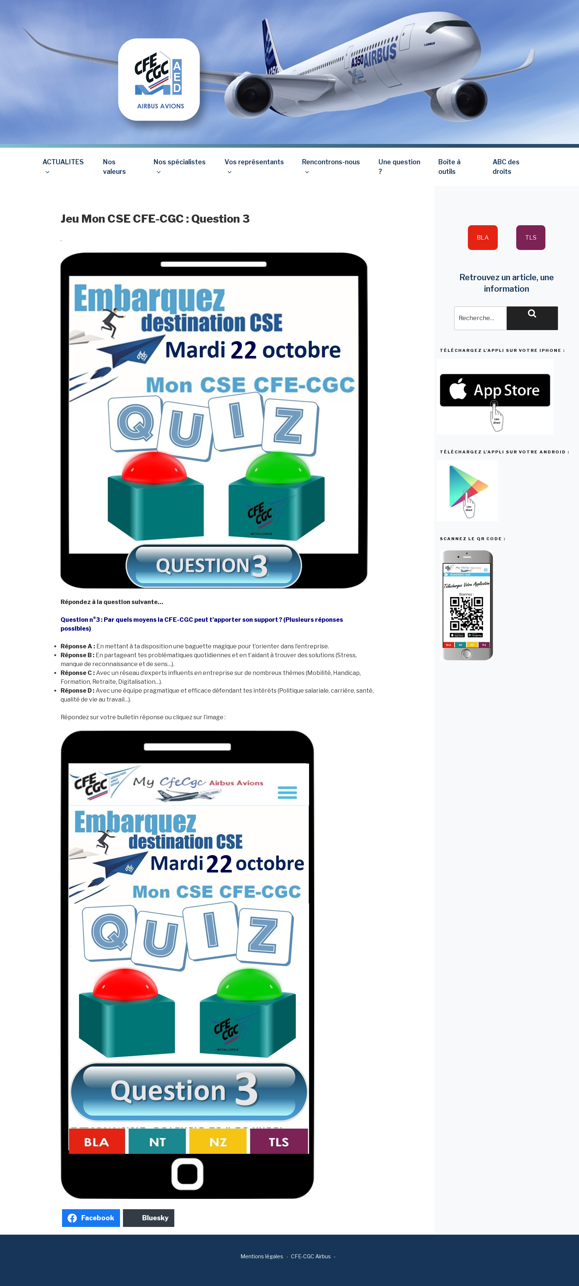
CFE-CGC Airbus (311, 1256)
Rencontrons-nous (331, 166)
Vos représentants (254, 166)
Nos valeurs (114, 166)
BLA (483, 237)
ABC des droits (506, 166)
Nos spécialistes (180, 166)
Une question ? (399, 166)
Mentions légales (261, 1256)
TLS (531, 237)
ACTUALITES (63, 166)
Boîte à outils (449, 166)
